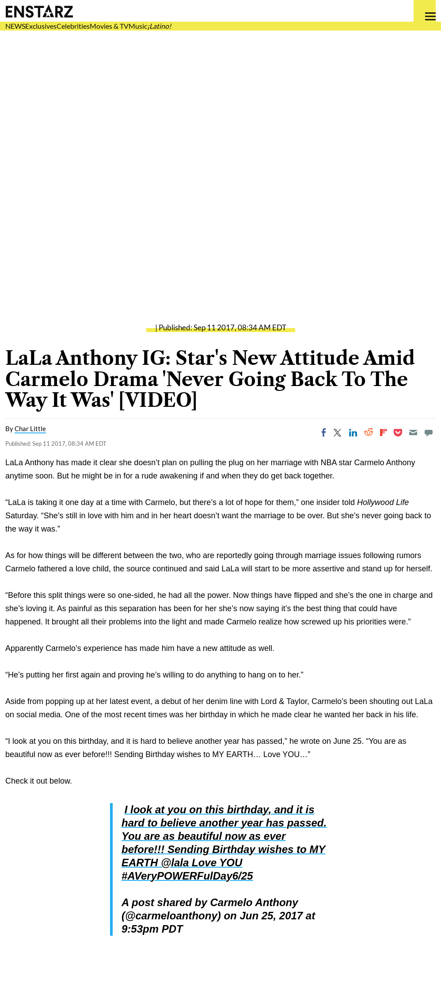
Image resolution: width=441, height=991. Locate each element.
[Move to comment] (429, 432)
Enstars (39, 11)
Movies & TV (109, 26)
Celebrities (73, 26)
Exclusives (41, 26)
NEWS (15, 26)
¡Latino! (159, 26)
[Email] (413, 432)
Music (138, 26)
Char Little (30, 428)
